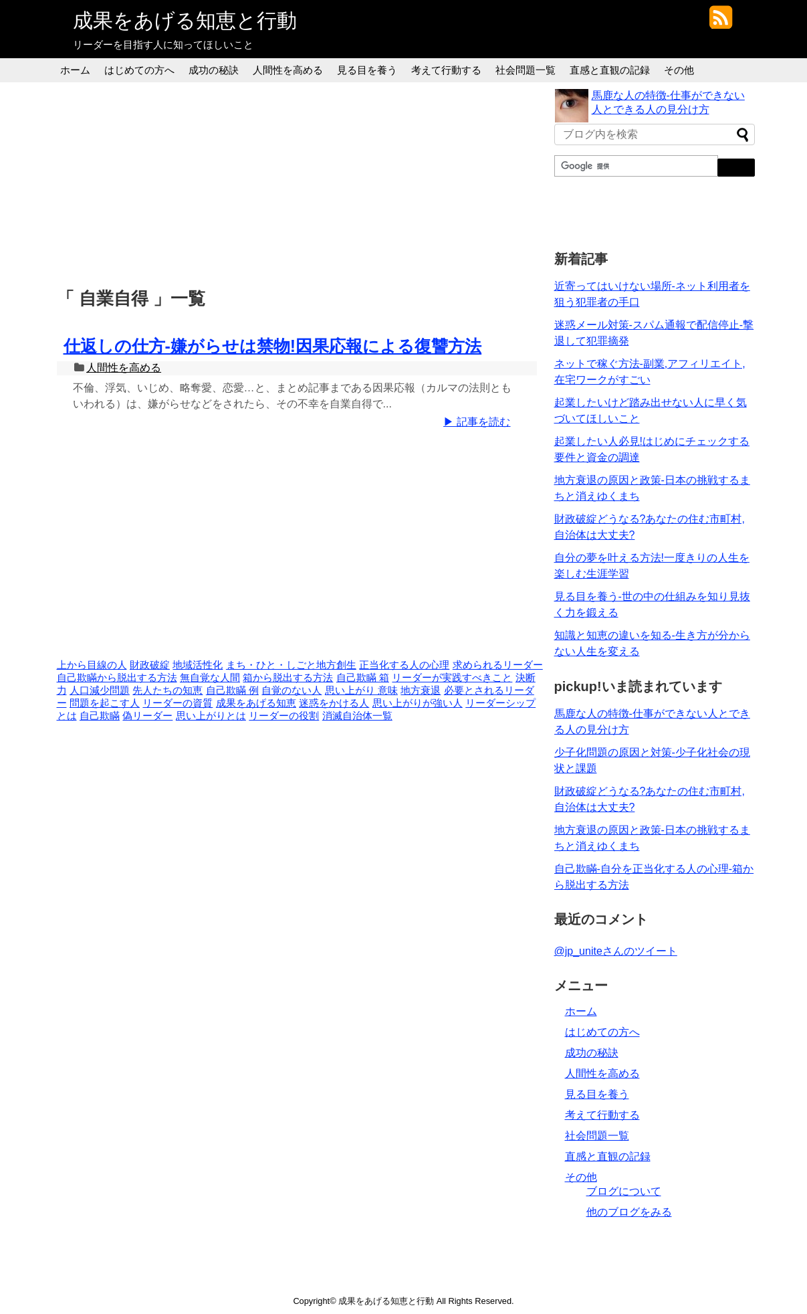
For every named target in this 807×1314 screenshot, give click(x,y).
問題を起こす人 (105, 703)
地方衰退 (420, 690)
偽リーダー (147, 716)
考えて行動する (446, 70)
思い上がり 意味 (361, 690)
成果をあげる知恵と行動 (185, 20)
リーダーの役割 (284, 716)
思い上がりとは (211, 716)
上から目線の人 (92, 665)
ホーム (75, 70)
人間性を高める (288, 70)
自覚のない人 (291, 690)
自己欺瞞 (100, 716)
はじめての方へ (139, 70)
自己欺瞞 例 (232, 690)
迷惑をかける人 (334, 703)
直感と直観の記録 (610, 70)
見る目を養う (367, 70)
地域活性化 (197, 665)
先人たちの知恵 (167, 690)
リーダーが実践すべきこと (452, 677)
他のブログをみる (629, 1212)
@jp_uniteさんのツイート (615, 951)
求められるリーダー (498, 665)
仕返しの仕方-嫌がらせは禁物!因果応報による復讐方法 (273, 346)
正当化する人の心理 (404, 665)
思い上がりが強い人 (417, 703)
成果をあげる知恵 (256, 703)
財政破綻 (150, 665)
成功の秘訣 (214, 70)
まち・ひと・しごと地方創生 (291, 665)
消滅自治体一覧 (357, 716)
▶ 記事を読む (476, 422)
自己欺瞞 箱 (362, 677)
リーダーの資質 (177, 703)
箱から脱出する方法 (288, 677)
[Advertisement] (300, 182)
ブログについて (623, 1191)
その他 (679, 70)
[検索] (635, 166)
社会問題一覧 (525, 70)
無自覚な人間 (210, 677)
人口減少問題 (100, 690)
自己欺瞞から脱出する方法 (117, 677)
